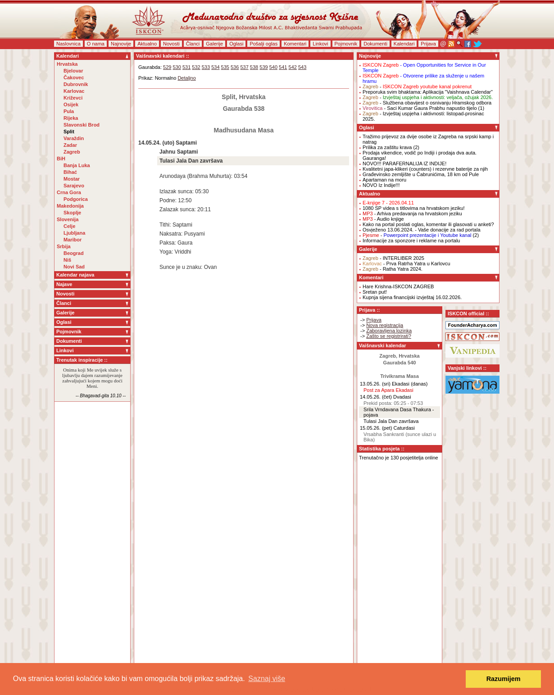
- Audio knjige (383, 219)
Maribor (73, 239)
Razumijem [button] (503, 678)
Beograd (74, 253)
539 (263, 67)
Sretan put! (375, 292)
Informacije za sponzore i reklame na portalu (411, 240)
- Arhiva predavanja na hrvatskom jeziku (412, 213)
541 (283, 67)
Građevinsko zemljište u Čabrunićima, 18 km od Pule (421, 174)
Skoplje (72, 212)
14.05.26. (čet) (376, 397)
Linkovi (320, 43)
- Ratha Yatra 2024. (392, 269)
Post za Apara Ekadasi (388, 390)
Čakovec (74, 77)
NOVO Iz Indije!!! (381, 185)
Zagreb (72, 151)
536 (235, 67)
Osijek (71, 104)
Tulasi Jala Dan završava (191, 161)
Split (69, 131)
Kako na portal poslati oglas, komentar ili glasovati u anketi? (428, 224)
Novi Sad (74, 266)
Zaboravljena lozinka (389, 330)
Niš (67, 260)
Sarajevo (74, 185)
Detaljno (186, 78)
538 (254, 67)
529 (167, 67)
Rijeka (71, 118)
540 (273, 67)
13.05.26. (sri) (375, 383)
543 (302, 67)
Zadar (70, 145)
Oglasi (236, 43)
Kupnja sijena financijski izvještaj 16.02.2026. (412, 297)
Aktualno (147, 43)
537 (244, 67)
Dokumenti (375, 43)
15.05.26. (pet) (376, 428)
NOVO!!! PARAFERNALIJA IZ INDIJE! (404, 163)
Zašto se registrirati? (388, 336)
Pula (69, 111)
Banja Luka (77, 165)
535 (225, 67)
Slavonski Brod (82, 124)
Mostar (72, 179)
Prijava (428, 43)
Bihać (70, 172)
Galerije (214, 43)
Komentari (295, 43)
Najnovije (121, 43)
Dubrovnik (76, 84)
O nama (95, 43)
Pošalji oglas (263, 43)
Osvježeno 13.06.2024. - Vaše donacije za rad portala (422, 229)
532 (196, 67)
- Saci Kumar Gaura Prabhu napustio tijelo (420, 108)
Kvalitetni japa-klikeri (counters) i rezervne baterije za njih (425, 169)
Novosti (171, 43)
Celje (69, 226)
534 (215, 67)
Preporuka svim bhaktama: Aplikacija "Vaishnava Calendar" (428, 92)
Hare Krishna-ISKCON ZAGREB (398, 286)
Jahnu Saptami (178, 152)
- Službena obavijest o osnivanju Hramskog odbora (427, 102)
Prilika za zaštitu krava (387, 147)
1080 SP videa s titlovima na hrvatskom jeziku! (414, 208)
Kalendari (404, 43)
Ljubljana (74, 233)
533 (206, 67)
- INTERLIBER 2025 (393, 258)
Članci (193, 43)
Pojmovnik (346, 43)
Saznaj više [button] (266, 678)
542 (293, 67)
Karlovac (74, 91)
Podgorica (76, 199)
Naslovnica (68, 43)
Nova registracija (384, 325)
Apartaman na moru (384, 179)
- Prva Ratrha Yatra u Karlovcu (406, 263)
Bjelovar (73, 70)
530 (177, 67)
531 (186, 67)
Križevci (73, 97)
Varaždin (74, 138)
